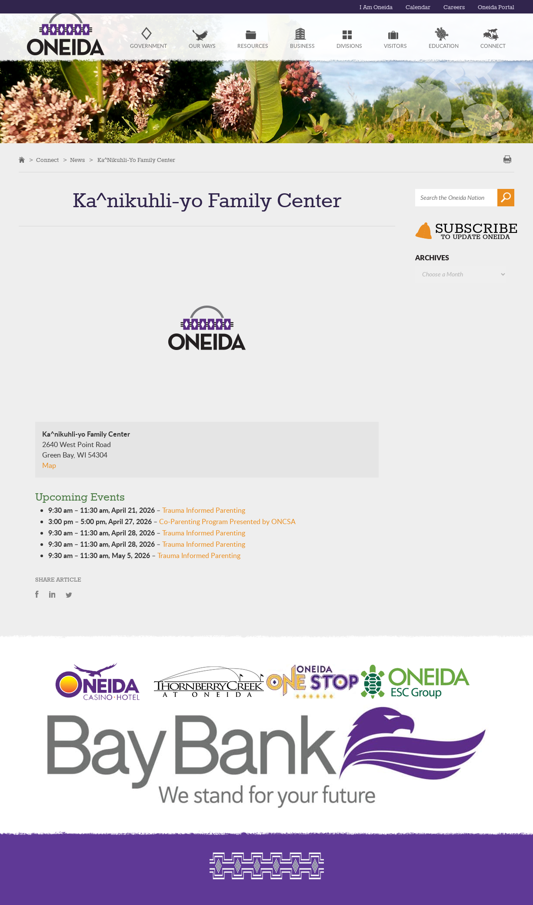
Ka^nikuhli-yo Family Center (136, 160)
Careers (451, 7)
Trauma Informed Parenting (203, 510)
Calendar (413, 7)
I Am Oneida (369, 7)
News (77, 160)
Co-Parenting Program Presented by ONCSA (227, 521)
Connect (47, 160)
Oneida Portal (494, 7)
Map (49, 465)
